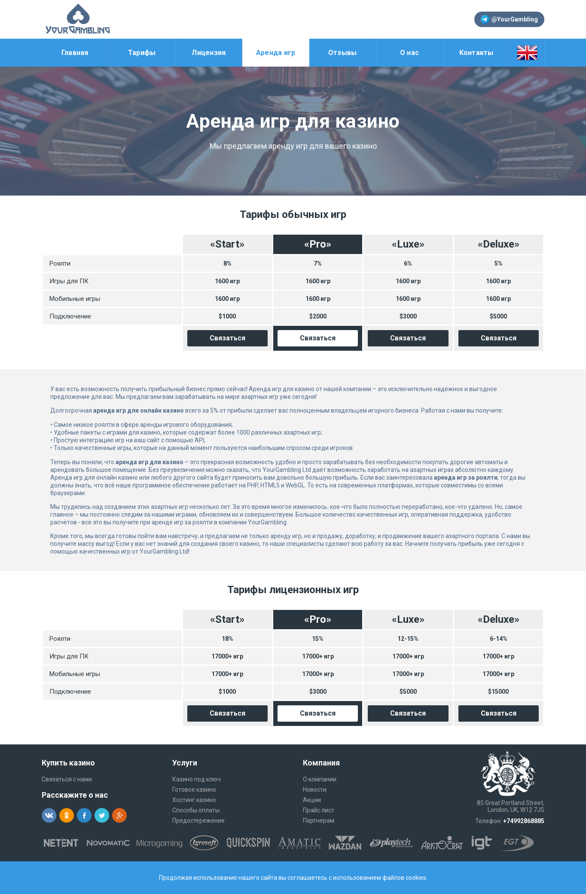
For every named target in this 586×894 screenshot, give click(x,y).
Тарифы (142, 53)
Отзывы (342, 53)
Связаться (227, 338)
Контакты (476, 53)
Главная (75, 53)
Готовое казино (194, 789)
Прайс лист (318, 810)
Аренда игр (276, 53)
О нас (409, 53)
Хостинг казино (194, 799)
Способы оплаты (196, 810)
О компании (319, 779)
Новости (315, 789)
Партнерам (318, 820)
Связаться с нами (67, 779)
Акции (312, 799)
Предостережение (198, 820)
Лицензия (209, 53)
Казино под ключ (196, 779)
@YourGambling (509, 19)
